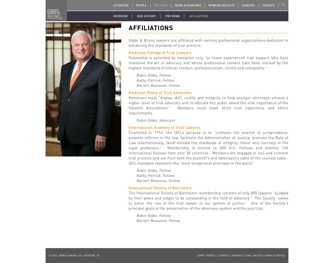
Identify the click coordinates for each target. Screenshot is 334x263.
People (141, 5)
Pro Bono (173, 16)
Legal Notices (254, 255)
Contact (268, 5)
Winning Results (222, 5)
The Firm (161, 5)
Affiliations (199, 16)
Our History (146, 16)
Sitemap (237, 255)
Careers (248, 5)
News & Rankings (188, 5)
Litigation (121, 5)
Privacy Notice (275, 255)
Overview (120, 16)
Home (200, 255)
